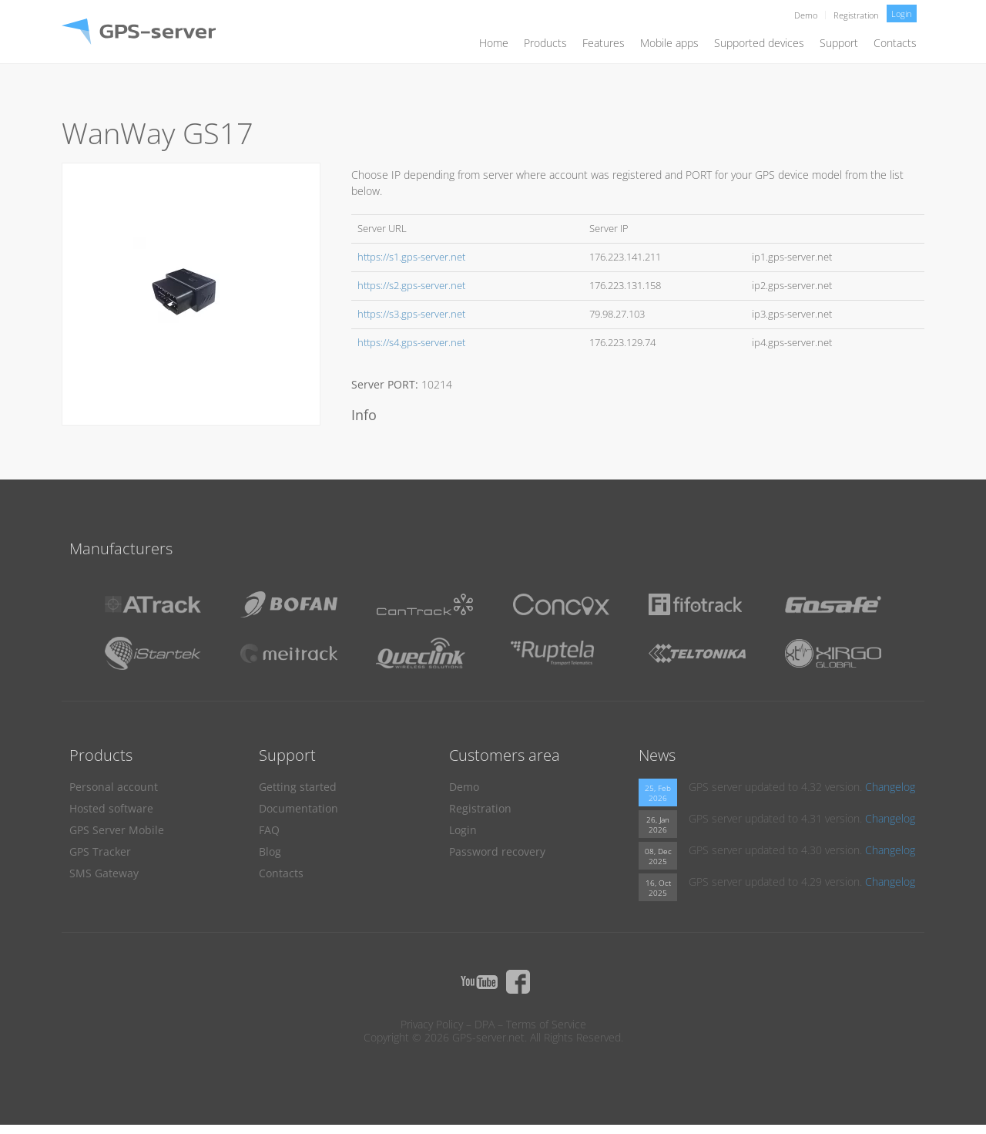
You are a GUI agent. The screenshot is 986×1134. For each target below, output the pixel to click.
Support (839, 42)
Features (603, 42)
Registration (856, 15)
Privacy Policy (432, 1024)
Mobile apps (669, 42)
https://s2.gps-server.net (411, 285)
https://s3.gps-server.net (411, 314)
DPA (485, 1024)
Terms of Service (546, 1024)
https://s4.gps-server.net (411, 342)
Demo (805, 15)
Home (493, 42)
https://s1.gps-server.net (411, 257)
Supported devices (759, 42)
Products (545, 42)
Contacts (895, 42)
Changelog (890, 786)
